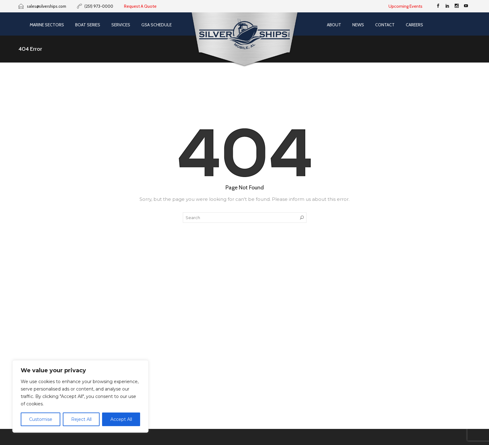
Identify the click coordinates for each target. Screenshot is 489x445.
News (358, 25)
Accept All (121, 419)
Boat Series (87, 25)
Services (120, 25)
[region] (80, 396)
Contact (385, 25)
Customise (40, 419)
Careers (414, 25)
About (334, 25)
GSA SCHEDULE (156, 25)
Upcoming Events (405, 6)
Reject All (81, 419)
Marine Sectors (47, 25)
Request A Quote (140, 6)
